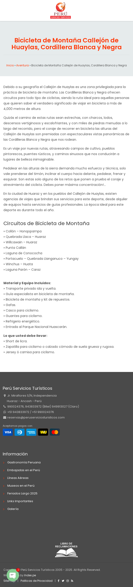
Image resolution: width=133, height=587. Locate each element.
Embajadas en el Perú (23, 470)
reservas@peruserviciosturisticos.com (36, 417)
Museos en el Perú (21, 485)
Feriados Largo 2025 (22, 493)
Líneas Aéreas (18, 478)
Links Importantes (20, 501)
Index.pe (30, 575)
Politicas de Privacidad (37, 581)
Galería (13, 509)
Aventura (22, 65)
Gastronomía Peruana (24, 462)
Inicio (10, 65)
